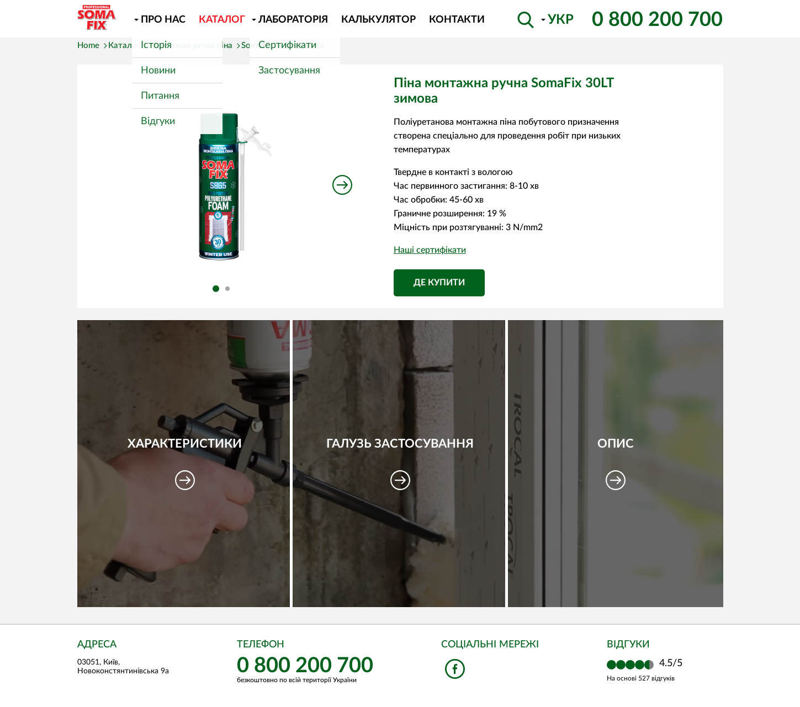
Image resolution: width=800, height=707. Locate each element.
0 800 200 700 (657, 20)
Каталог (222, 20)
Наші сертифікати (430, 250)
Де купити (439, 282)
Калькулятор (378, 20)
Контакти (457, 20)
